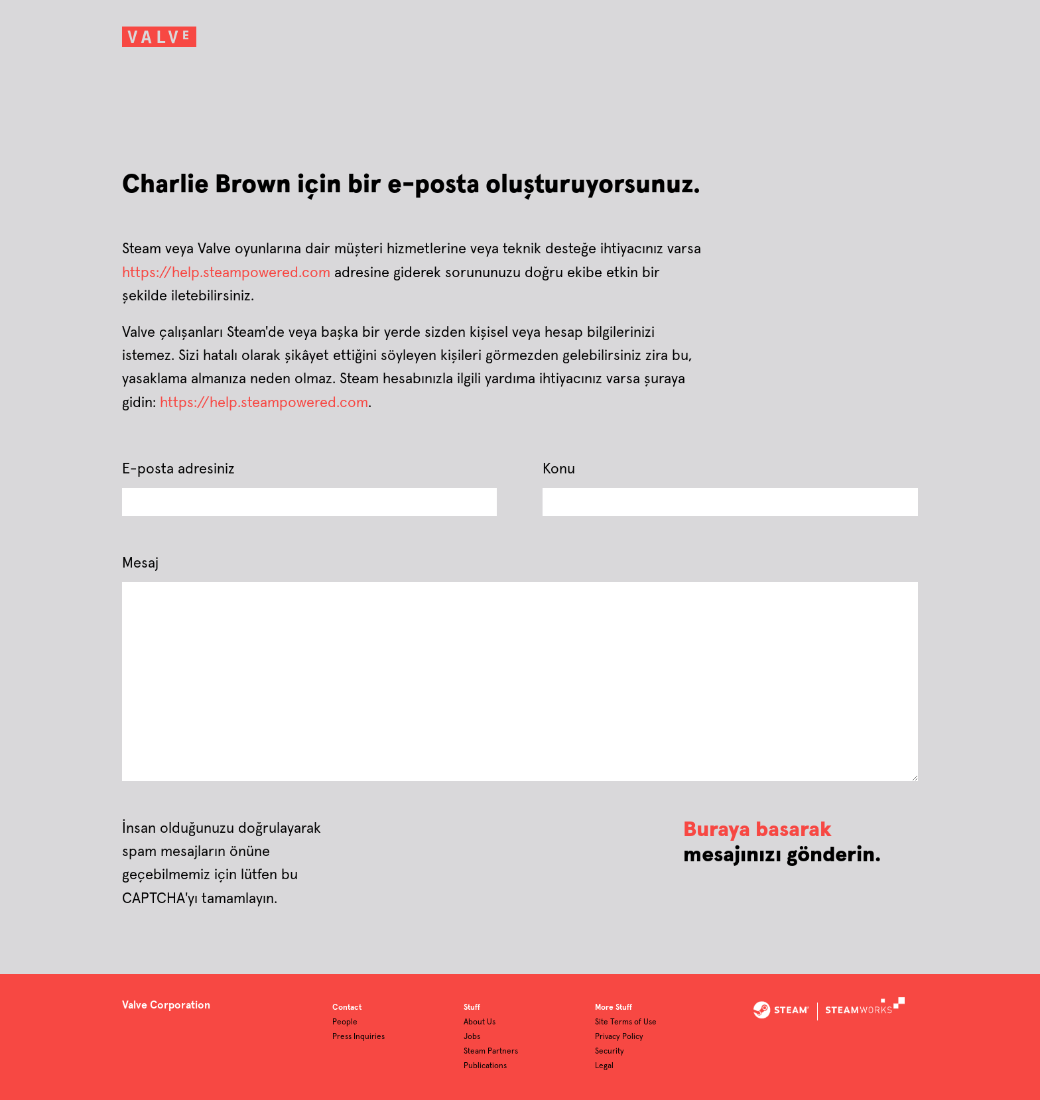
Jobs (472, 1037)
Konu (559, 469)
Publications (485, 1066)
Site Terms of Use (626, 1022)
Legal (604, 1066)
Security (609, 1052)
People (345, 1022)
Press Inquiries (358, 1037)
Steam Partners (491, 1052)
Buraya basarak (757, 830)
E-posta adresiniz (178, 469)
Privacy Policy (619, 1037)
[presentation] (503, 843)
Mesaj (140, 563)
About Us (479, 1022)
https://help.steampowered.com (226, 273)
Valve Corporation (166, 1005)
